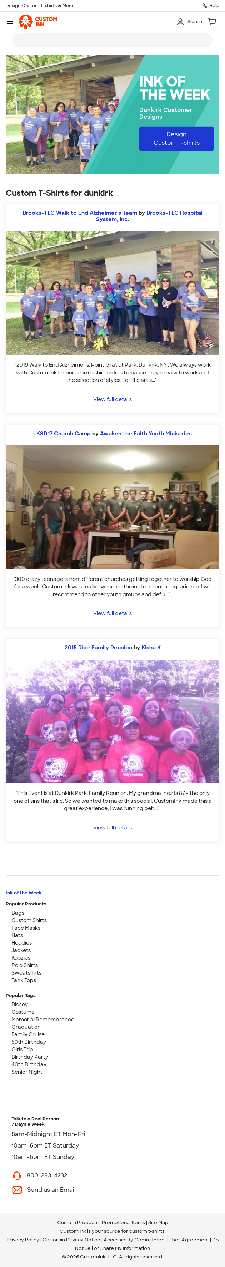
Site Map (158, 1223)
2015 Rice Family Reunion (98, 647)
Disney (19, 1004)
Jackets (21, 950)
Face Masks (25, 928)
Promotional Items (123, 1223)
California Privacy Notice (71, 1240)
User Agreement (189, 1240)
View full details (112, 399)
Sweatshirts (26, 973)
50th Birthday (28, 1042)
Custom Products (78, 1223)
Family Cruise (28, 1034)
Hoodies (21, 943)
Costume (23, 1012)
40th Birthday (28, 1064)
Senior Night (26, 1072)
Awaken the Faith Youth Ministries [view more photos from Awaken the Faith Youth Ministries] (146, 433)
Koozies (20, 958)
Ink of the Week (24, 893)
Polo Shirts (24, 965)
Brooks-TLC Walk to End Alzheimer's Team (79, 212)
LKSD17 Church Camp (62, 433)
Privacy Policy (22, 1240)
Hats (17, 935)
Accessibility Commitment (135, 1240)
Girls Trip (22, 1049)
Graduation (26, 1027)
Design (177, 139)
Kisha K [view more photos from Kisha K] (151, 647)
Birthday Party (29, 1057)
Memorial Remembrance (42, 1019)
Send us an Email (51, 1190)
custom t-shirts (147, 1231)
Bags (17, 913)
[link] (38, 22)
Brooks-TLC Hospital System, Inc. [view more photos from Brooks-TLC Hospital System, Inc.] (149, 216)
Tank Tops (23, 980)
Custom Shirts (29, 920)
